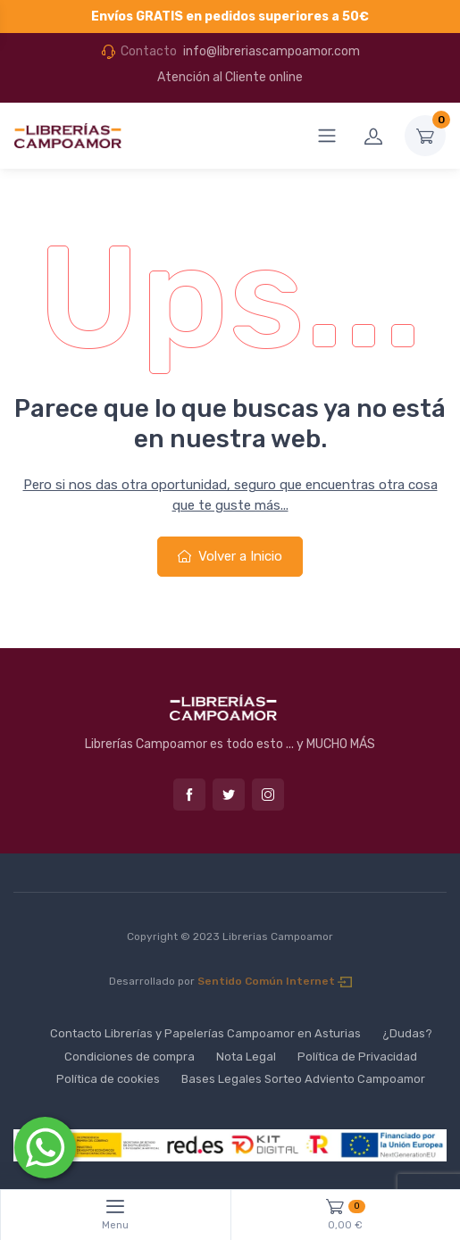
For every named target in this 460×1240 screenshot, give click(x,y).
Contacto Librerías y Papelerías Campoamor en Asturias (205, 1033)
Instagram (268, 794)
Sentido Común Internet (274, 981)
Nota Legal (246, 1056)
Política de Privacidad (357, 1056)
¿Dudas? (407, 1033)
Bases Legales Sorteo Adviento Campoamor (303, 1079)
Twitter (228, 794)
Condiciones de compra (129, 1056)
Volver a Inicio (230, 556)
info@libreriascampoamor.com (271, 51)
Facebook (189, 794)
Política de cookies (108, 1079)
